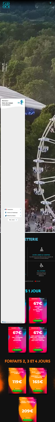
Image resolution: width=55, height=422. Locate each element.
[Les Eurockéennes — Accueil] (11, 7)
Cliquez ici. (41, 275)
